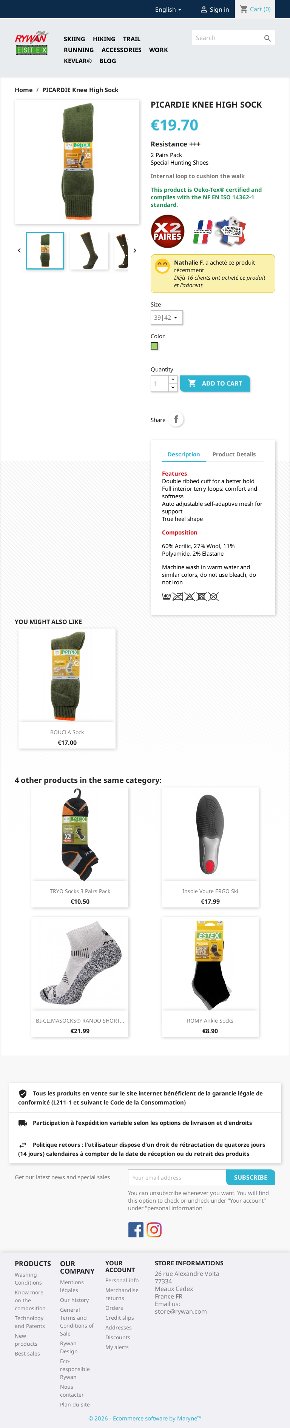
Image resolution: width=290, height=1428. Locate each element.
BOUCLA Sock (67, 732)
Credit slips (119, 1317)
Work (158, 50)
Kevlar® (78, 61)
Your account (120, 1266)
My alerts (117, 1347)
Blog (107, 61)
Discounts (117, 1337)
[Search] (233, 37)
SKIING (74, 39)
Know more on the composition (30, 1300)
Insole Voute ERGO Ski (210, 891)
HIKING (104, 39)
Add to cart (215, 383)
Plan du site (75, 1404)
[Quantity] (160, 383)
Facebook (135, 1229)
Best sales (27, 1353)
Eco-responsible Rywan (75, 1368)
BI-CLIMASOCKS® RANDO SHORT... (80, 1020)
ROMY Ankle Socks (210, 1020)
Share (176, 419)
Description (184, 454)
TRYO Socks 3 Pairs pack (80, 891)
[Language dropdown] (169, 10)
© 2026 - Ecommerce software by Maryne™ (145, 1418)
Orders (114, 1307)
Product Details (234, 454)
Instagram (154, 1229)
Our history (74, 1299)
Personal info (122, 1280)
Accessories (122, 50)
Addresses (118, 1327)
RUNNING (79, 50)
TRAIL (131, 39)
